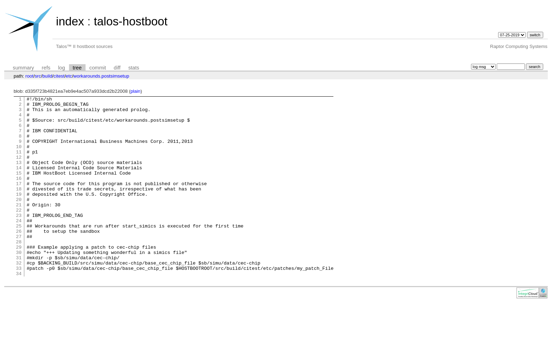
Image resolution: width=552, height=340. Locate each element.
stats (133, 68)
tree (77, 68)
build (47, 76)
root (29, 76)
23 (18, 239)
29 (18, 277)
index (70, 21)
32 (18, 296)
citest (59, 76)
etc (69, 76)
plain (135, 91)
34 (18, 309)
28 (18, 271)
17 (18, 201)
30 (18, 284)
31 (18, 290)
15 (18, 189)
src (38, 76)
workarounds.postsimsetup (101, 76)
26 (18, 258)
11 (18, 163)
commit (97, 68)
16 (18, 195)
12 (18, 169)
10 (18, 157)
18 (18, 208)
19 (18, 214)
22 (18, 233)
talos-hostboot (130, 21)
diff (117, 68)
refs (46, 68)
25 (18, 252)
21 (18, 227)
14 (18, 182)
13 (18, 176)
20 (18, 220)
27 (18, 265)
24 (18, 246)
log (61, 68)
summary (23, 68)
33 (18, 303)
